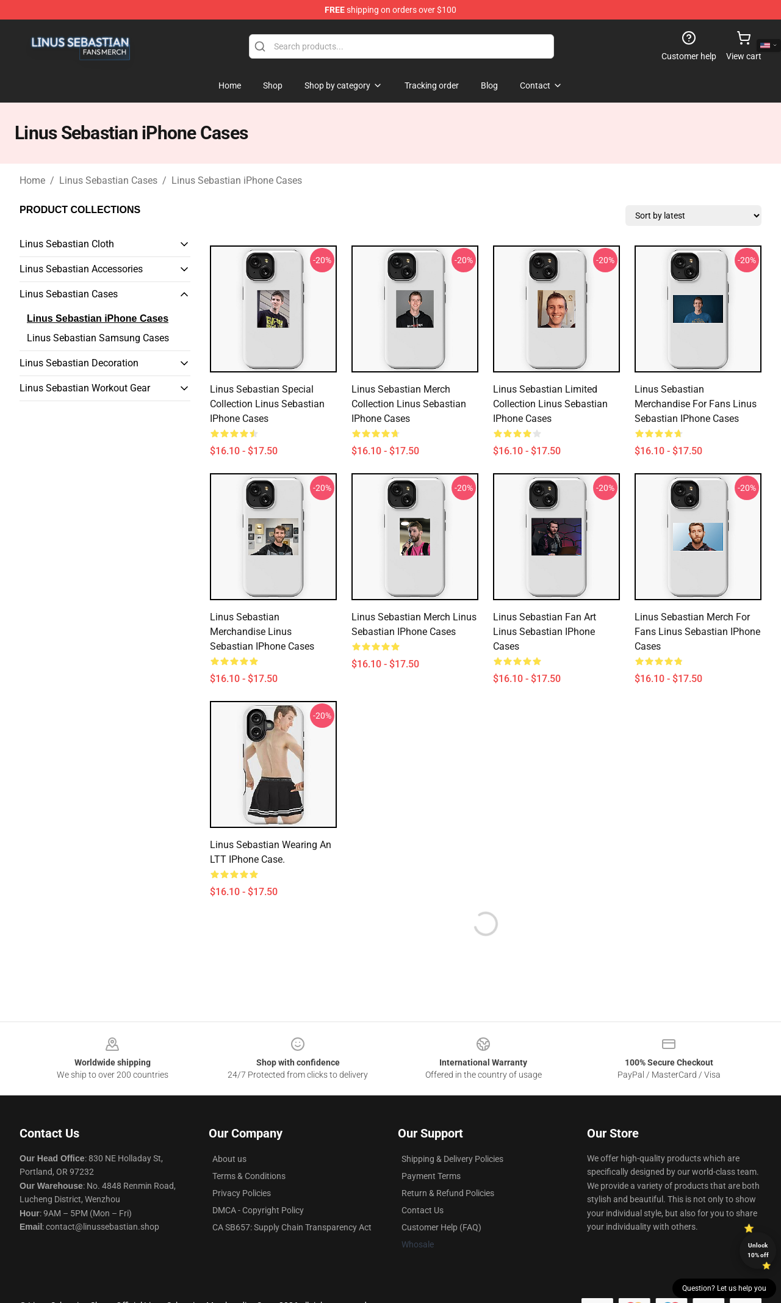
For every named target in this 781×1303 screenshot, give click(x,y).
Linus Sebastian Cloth (67, 244)
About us (229, 1159)
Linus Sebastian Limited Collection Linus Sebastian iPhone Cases (550, 403)
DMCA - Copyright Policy (258, 1210)
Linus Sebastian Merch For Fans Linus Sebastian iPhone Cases (697, 631)
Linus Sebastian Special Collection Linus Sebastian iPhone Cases (267, 403)
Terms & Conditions (249, 1176)
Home (32, 180)
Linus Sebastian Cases (108, 180)
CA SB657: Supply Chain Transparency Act (292, 1227)
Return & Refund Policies (447, 1193)
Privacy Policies (241, 1193)
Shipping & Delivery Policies (452, 1159)
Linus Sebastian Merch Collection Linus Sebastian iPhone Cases (408, 403)
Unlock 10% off (758, 1250)
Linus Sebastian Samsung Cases (98, 338)
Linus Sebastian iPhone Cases (236, 180)
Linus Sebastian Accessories (81, 269)
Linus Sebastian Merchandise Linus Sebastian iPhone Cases (262, 631)
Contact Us (422, 1210)
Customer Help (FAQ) (441, 1227)
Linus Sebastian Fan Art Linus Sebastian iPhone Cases (544, 631)
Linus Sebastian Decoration (79, 363)
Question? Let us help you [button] (724, 1288)
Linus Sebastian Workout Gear (85, 388)
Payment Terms (431, 1176)
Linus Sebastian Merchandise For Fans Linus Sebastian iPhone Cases (696, 403)
